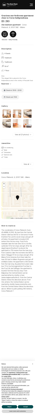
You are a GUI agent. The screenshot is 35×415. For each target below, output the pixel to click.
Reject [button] (9, 406)
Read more (6, 84)
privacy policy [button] (5, 396)
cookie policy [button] (7, 376)
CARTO (31, 218)
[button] (32, 363)
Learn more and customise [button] (17, 411)
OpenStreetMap (19, 218)
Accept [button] (25, 406)
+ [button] (4, 184)
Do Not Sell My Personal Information (12, 389)
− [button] (4, 186)
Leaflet (11, 218)
